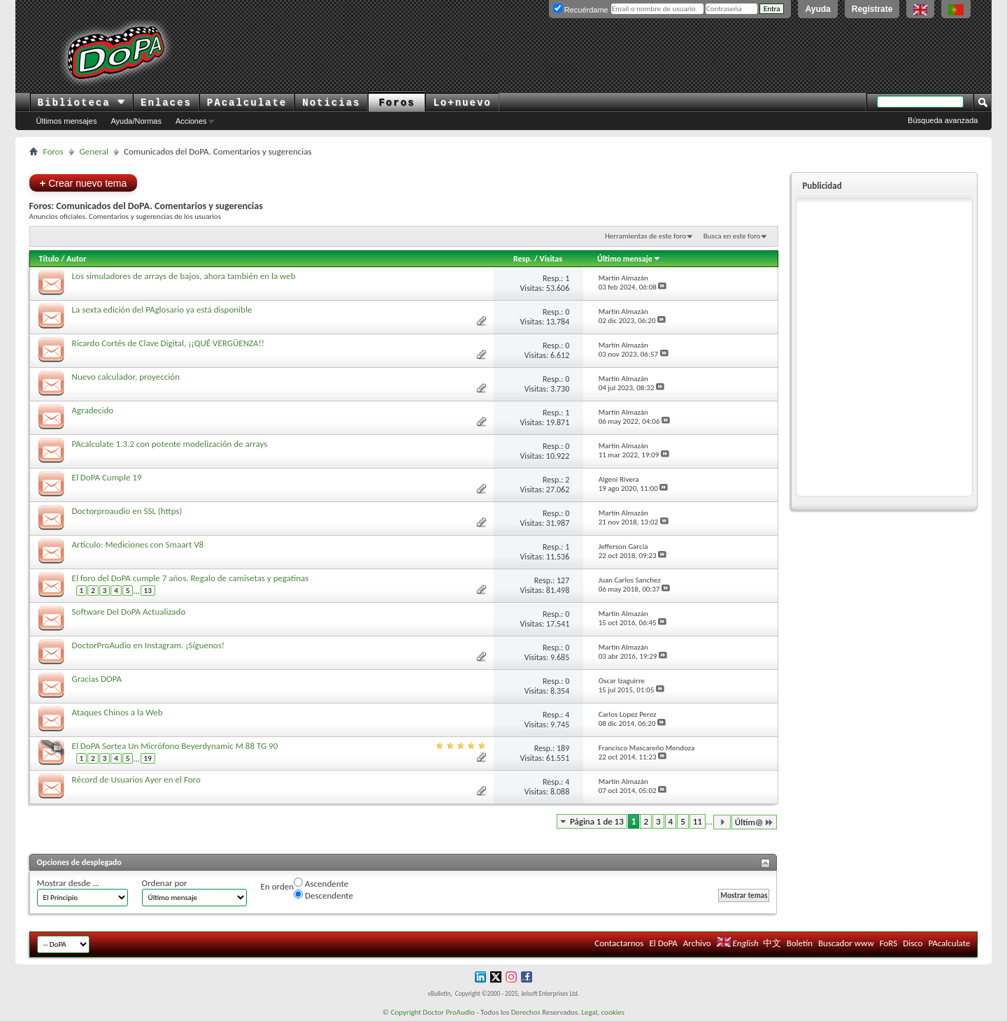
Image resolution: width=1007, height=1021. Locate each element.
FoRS (889, 943)
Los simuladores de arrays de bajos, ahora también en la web (184, 276)
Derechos (526, 1012)
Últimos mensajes (66, 121)
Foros (396, 102)
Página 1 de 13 (597, 821)
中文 (772, 943)
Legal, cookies (602, 1012)
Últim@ (754, 822)
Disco (912, 943)
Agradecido (93, 410)
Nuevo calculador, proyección (126, 376)
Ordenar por (164, 883)
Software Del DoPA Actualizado (129, 611)
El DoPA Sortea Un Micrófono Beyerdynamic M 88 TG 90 (175, 746)
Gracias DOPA (97, 678)
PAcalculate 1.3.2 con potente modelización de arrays (170, 443)
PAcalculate (247, 102)
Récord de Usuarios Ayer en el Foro (136, 779)
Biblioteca (81, 102)
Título (49, 259)
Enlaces (166, 102)
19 (148, 758)
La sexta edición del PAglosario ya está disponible (162, 309)
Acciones (191, 121)
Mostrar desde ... (68, 883)
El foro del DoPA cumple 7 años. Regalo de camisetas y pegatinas (190, 578)
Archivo (697, 943)
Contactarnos (618, 943)
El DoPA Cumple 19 (107, 477)
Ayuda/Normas (136, 121)
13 (148, 590)
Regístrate (872, 9)
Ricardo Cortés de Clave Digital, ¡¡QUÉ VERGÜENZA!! (168, 343)
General (94, 151)
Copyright (406, 1012)
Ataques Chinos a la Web (117, 712)
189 (563, 748)
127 (563, 580)
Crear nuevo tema (83, 183)
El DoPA (663, 943)
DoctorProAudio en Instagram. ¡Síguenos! (148, 645)
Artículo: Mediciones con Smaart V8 (138, 544)
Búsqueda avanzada (943, 120)
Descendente (323, 895)
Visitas (551, 259)
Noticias (331, 102)
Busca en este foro (732, 236)
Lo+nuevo (462, 102)
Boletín (800, 943)
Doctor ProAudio (448, 1012)
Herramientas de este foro (645, 236)
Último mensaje (629, 259)
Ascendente (321, 883)
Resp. (522, 259)
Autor (76, 259)
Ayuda (817, 9)
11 (697, 821)
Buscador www (846, 943)
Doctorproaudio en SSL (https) (127, 511)
